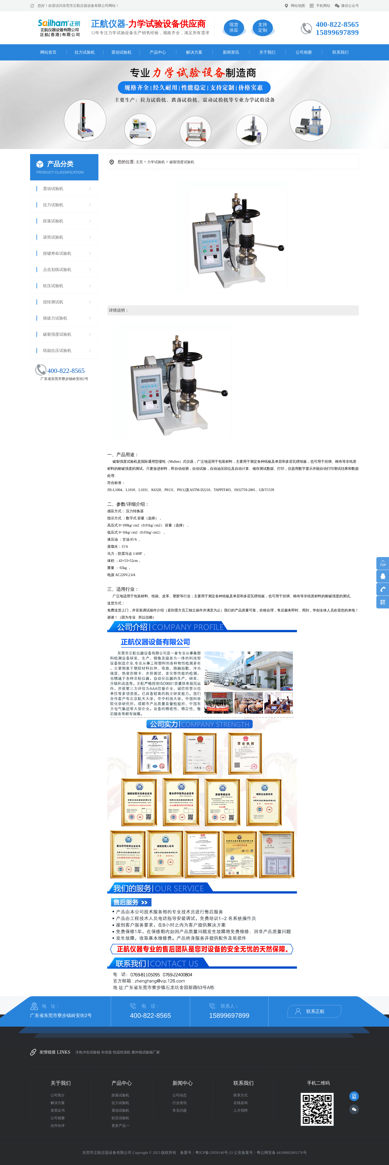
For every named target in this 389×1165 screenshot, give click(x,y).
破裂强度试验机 (57, 334)
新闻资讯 (231, 52)
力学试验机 (156, 162)
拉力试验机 (85, 52)
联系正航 (315, 1011)
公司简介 (58, 1095)
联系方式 (240, 1095)
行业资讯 (179, 1103)
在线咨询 (240, 1103)
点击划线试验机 (57, 269)
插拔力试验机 (55, 318)
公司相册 (304, 52)
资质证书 (58, 1110)
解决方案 (194, 52)
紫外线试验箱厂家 (146, 1052)
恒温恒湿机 (122, 1052)
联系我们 (340, 52)
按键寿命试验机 (57, 253)
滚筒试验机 (53, 237)
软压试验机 (53, 286)
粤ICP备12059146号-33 (214, 1153)
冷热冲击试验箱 (87, 1052)
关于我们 (267, 52)
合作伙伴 (58, 1126)
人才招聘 (240, 1110)
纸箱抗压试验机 (57, 350)
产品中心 (158, 52)
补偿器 (106, 1052)
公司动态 (179, 1095)
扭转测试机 (53, 302)
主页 (139, 162)
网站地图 (298, 6)
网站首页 (48, 52)
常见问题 (179, 1110)
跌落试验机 (53, 221)
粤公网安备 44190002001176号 (282, 1153)
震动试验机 (121, 52)
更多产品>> (121, 1126)
